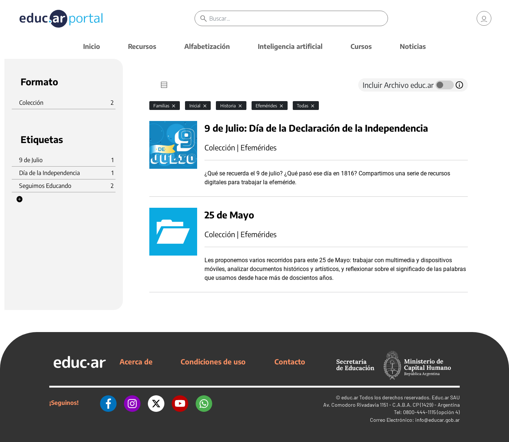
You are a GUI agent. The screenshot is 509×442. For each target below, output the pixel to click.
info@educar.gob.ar (437, 420)
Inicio (91, 46)
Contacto (289, 361)
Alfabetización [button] (207, 46)
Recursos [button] (142, 46)
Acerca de (136, 361)
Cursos (361, 46)
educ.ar (349, 397)
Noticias (413, 46)
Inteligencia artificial (290, 46)
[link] (484, 18)
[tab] (164, 84)
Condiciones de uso (213, 361)
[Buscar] (298, 18)
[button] (19, 199)
